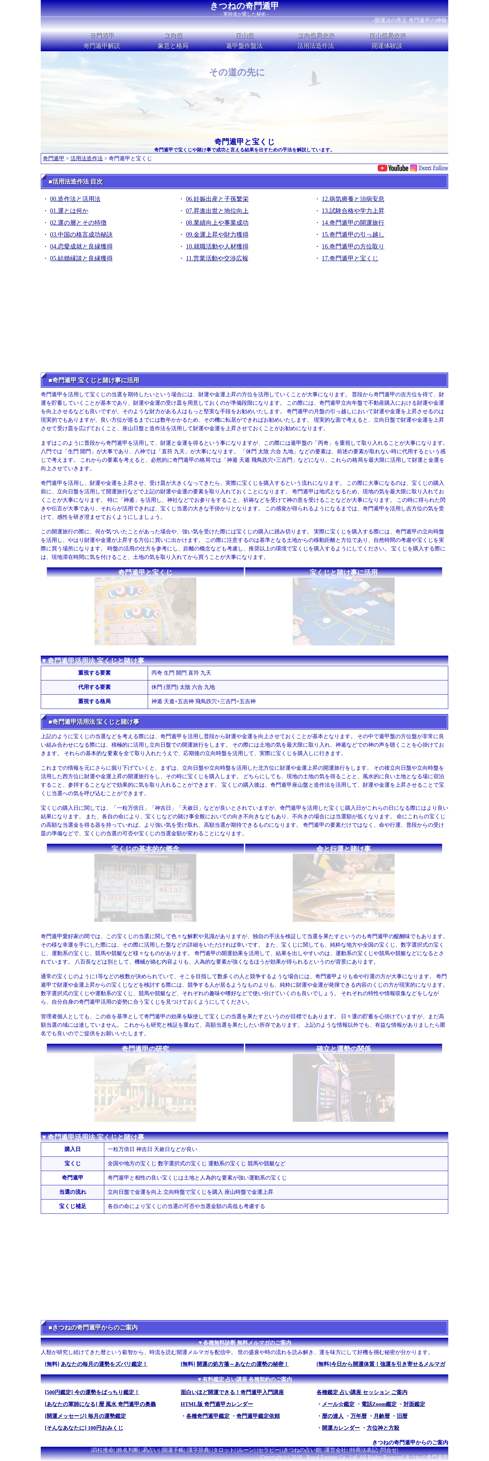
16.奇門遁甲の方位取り (353, 246)
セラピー (269, 1450)
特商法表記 (363, 1450)
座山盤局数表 (387, 35)
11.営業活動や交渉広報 (217, 258)
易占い (151, 1450)
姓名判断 (128, 1450)
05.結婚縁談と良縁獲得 (81, 258)
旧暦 (402, 1416)
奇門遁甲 (102, 35)
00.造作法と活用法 (75, 199)
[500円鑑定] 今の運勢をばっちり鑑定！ (92, 1392)
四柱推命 (103, 1450)
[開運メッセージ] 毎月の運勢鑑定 (85, 1416)
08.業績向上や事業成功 (217, 222)
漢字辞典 (198, 1450)
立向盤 (173, 35)
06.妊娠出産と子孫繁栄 (217, 199)
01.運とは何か (69, 210)
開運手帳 (173, 1450)
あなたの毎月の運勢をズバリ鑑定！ (104, 1364)
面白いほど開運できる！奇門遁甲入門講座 (232, 1392)
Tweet (425, 167)
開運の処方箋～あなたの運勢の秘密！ (243, 1364)
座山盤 (244, 35)
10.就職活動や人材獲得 (217, 246)
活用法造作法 (315, 45)
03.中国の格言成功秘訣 (81, 234)
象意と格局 (173, 45)
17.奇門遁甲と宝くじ (350, 258)
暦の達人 (333, 1416)
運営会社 (335, 1450)
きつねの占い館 (302, 1450)
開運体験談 (387, 45)
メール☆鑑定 (338, 1404)
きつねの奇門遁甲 (244, 6)
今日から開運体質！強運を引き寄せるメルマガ (388, 1364)
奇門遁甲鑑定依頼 (258, 1416)
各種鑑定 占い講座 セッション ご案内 (362, 1392)
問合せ (389, 1450)
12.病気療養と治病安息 (353, 199)
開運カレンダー (341, 1428)
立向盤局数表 (315, 35)
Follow (440, 167)
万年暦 (358, 1416)
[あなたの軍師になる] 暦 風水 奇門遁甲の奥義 (100, 1404)
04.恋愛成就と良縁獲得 (81, 246)
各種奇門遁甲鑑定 (208, 1416)
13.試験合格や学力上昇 (353, 210)
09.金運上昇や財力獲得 (217, 234)
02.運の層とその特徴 (78, 222)
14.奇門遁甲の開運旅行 (353, 222)
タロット (224, 1450)
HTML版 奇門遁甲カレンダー (217, 1404)
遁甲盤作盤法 (244, 45)
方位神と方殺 (383, 1428)
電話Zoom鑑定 (379, 1404)
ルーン (246, 1450)
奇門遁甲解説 (102, 45)
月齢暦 (382, 1416)
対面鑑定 (414, 1404)
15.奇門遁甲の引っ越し (353, 234)
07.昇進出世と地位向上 (217, 210)
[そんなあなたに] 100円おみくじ (84, 1428)
